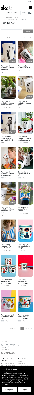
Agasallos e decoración (10, 19)
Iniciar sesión (12, 13)
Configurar (9, 390)
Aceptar (24, 390)
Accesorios (21, 363)
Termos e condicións (7, 363)
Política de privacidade (8, 365)
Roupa (20, 361)
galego (30, 1)
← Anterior (13, 328)
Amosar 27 (27, 38)
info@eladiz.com (6, 349)
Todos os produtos (12, 17)
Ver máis (3, 72)
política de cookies (8, 377)
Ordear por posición (13, 38)
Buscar (28, 31)
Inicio (2, 17)
